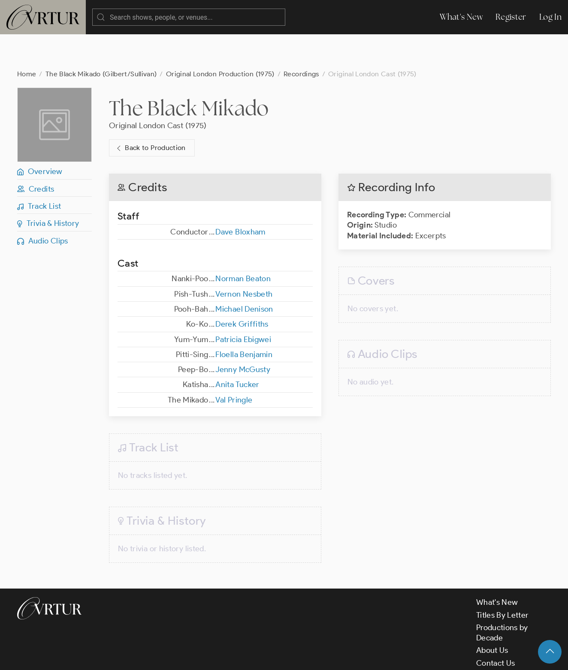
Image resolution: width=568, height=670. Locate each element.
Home (26, 40)
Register (510, 17)
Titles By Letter (502, 581)
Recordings (301, 40)
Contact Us (495, 629)
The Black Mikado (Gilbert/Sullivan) (101, 40)
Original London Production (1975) (220, 40)
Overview (40, 137)
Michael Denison (244, 274)
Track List (39, 172)
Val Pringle (233, 365)
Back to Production (150, 113)
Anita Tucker (237, 350)
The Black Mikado (189, 73)
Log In (550, 17)
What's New (461, 17)
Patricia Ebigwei (243, 305)
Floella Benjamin (243, 320)
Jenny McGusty (242, 335)
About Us (492, 616)
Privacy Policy (219, 656)
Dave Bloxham (240, 197)
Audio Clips (42, 206)
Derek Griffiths (241, 289)
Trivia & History (48, 189)
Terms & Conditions (155, 656)
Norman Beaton (243, 244)
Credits (35, 154)
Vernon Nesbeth (243, 259)
